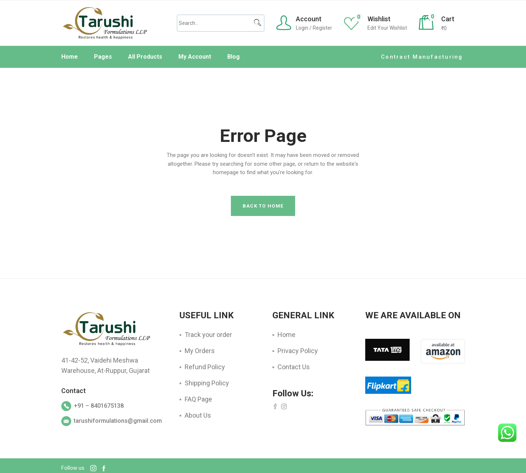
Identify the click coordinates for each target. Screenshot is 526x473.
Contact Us (293, 367)
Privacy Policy (297, 351)
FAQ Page (198, 399)
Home (286, 334)
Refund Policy (205, 367)
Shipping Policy (207, 383)
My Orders (200, 351)
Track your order (208, 334)
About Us (198, 415)
